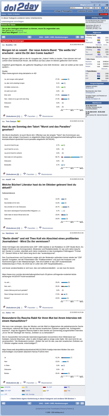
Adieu (8, 313)
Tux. (87, 40)
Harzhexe (10, 233)
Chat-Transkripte (53, 409)
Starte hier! (23, 33)
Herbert (88, 66)
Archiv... (106, 45)
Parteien (89, 11)
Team (92, 2)
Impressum (104, 2)
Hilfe (106, 11)
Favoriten (31, 116)
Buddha (9, 45)
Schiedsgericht (90, 92)
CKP (87, 73)
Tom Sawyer (11, 121)
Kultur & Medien (14, 14)
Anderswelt (89, 42)
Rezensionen (47, 116)
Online (102, 5)
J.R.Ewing (89, 37)
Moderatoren (90, 88)
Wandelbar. (89, 64)
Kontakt (97, 2)
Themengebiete (67, 11)
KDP (87, 78)
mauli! (8, 179)
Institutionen (82, 11)
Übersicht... (99, 45)
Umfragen (58, 11)
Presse (63, 409)
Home (3, 14)
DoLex (100, 11)
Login (97, 5)
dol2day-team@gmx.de (93, 99)
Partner (70, 409)
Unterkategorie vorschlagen (12, 21)
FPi (87, 76)
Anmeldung (18, 31)
